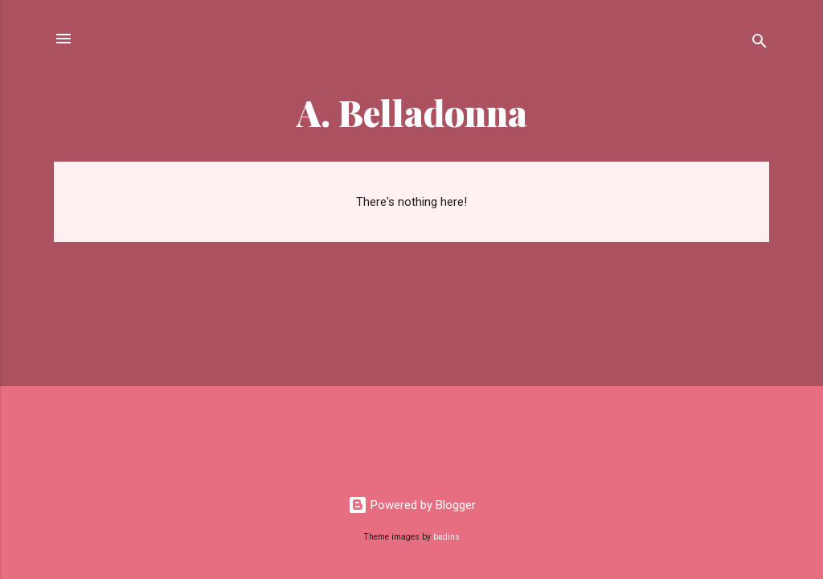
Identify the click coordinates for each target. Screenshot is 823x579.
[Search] (759, 43)
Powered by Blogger (412, 505)
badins (446, 537)
